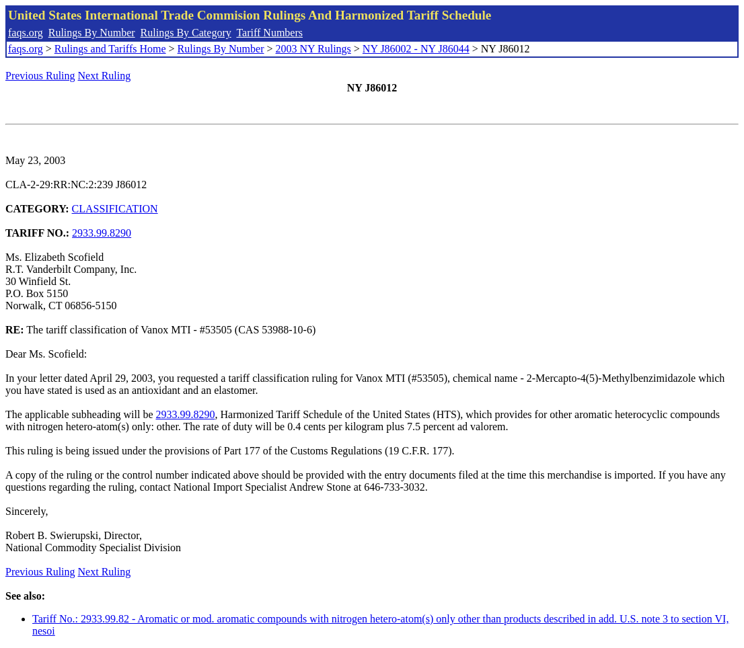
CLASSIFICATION (115, 208)
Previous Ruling (40, 75)
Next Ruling (104, 75)
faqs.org (25, 32)
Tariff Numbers (269, 32)
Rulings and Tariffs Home (110, 48)
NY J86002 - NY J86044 (416, 48)
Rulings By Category (186, 32)
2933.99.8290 (101, 233)
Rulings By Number (91, 32)
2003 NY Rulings (313, 48)
